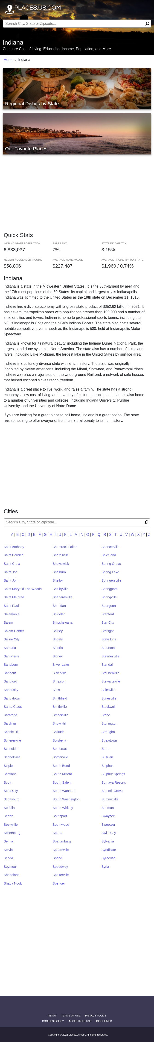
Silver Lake (60, 664)
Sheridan (59, 606)
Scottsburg (12, 799)
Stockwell (109, 706)
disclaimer (104, 1021)
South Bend (61, 766)
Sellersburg (12, 833)
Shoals (57, 639)
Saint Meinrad (14, 597)
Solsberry (59, 740)
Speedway (60, 866)
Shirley (57, 631)
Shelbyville (60, 589)
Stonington (109, 723)
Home (9, 60)
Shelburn (59, 572)
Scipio (8, 766)
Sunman (108, 808)
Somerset (59, 749)
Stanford (108, 614)
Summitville (110, 799)
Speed (57, 858)
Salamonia (11, 614)
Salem (8, 622)
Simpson (58, 681)
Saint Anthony (14, 547)
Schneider (11, 749)
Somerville (60, 757)
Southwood (60, 824)
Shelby (57, 580)
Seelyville (11, 824)
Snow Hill (59, 723)
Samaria (10, 648)
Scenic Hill (11, 732)
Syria (105, 866)
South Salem (61, 782)
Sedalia (9, 808)
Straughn (108, 732)
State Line (109, 639)
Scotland (10, 774)
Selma (8, 841)
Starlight (108, 631)
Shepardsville (62, 597)
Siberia (57, 648)
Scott (7, 782)
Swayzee (108, 816)
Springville (109, 597)
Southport (59, 816)
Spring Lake (110, 572)
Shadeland (12, 875)
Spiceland (109, 555)
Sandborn (11, 664)
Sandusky (11, 690)
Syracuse (108, 858)
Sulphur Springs (113, 774)
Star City (108, 622)
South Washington (65, 799)
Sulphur (107, 766)
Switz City (109, 833)
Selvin (8, 850)
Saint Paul (11, 606)
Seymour (10, 866)
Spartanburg (61, 841)
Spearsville (60, 850)
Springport (109, 589)
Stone (106, 715)
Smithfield (59, 698)
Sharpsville (60, 555)
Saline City (12, 639)
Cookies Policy (53, 1021)
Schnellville (12, 757)
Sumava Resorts (114, 782)
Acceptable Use (80, 1021)
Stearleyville (110, 656)
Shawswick (60, 563)
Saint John (11, 580)
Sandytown (12, 698)
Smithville (59, 706)
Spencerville (110, 547)
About (52, 1015)
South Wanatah (63, 791)
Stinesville (109, 698)
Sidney (57, 656)
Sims (56, 690)
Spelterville (60, 875)
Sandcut (10, 673)
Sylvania (108, 841)
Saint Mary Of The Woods (23, 589)
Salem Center (14, 631)
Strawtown (109, 740)
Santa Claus (13, 706)
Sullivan (107, 757)
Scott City (11, 791)
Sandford (10, 681)
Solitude (58, 732)
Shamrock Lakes (64, 547)
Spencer (58, 883)
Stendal (107, 664)
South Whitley (62, 808)
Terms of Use (71, 1015)
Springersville (111, 580)
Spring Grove (111, 563)
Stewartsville (111, 681)
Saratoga (10, 715)
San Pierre (11, 656)
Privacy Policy (95, 1015)
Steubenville (110, 673)
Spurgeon (109, 606)
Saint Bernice (13, 555)
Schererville (12, 740)
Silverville (59, 673)
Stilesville (108, 690)
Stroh (105, 749)
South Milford (62, 774)
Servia (8, 858)
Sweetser (108, 824)
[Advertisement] (77, 188)
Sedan (8, 816)
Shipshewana (62, 622)
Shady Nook (13, 883)
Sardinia (10, 723)
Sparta (57, 833)
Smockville (60, 715)
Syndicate (109, 850)
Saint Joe (10, 572)
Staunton (108, 648)
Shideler (58, 614)
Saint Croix (12, 563)
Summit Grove (112, 791)
